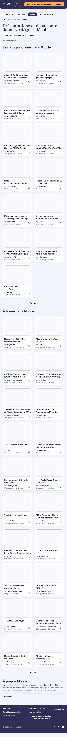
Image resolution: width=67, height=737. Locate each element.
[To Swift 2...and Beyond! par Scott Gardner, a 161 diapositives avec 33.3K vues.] (17, 615)
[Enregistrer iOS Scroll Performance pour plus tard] (61, 557)
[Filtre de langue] (33, 35)
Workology (10, 662)
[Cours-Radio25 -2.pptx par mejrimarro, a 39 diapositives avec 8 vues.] (17, 281)
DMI (8, 450)
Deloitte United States (14, 591)
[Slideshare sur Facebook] (59, 727)
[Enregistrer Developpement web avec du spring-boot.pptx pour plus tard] (61, 117)
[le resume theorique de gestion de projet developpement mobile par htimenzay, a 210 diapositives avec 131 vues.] (49, 69)
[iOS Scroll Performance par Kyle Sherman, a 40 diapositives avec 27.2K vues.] (49, 545)
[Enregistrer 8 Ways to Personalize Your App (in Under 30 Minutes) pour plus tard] (61, 381)
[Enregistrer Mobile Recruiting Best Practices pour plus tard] (29, 663)
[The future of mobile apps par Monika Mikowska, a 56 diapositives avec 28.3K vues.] (17, 509)
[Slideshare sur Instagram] (54, 727)
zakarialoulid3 (12, 186)
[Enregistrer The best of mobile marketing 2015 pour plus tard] (61, 663)
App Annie (42, 415)
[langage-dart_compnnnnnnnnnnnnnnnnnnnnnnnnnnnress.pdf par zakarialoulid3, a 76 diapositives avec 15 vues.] (17, 175)
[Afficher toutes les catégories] (17, 19)
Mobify (41, 521)
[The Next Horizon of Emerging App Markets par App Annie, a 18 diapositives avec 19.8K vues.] (49, 404)
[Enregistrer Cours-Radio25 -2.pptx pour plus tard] (29, 294)
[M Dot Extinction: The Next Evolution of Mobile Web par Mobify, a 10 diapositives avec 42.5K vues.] (49, 509)
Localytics (42, 380)
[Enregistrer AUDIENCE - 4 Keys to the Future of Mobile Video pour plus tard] (29, 381)
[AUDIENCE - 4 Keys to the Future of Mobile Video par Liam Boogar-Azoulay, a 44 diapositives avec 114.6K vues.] (17, 368)
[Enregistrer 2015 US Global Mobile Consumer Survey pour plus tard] (29, 593)
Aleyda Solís (11, 345)
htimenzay (42, 81)
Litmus (9, 556)
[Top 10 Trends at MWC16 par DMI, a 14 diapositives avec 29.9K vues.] (17, 439)
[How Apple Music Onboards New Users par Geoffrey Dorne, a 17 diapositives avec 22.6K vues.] (49, 474)
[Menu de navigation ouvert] (4, 4)
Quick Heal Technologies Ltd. (48, 626)
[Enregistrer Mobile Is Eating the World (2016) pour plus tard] (61, 346)
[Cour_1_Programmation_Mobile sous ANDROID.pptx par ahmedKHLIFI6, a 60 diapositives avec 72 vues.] (17, 104)
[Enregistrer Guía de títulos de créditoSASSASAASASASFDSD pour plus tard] (61, 153)
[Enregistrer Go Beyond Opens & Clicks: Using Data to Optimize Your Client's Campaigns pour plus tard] (29, 557)
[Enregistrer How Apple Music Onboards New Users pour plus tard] (61, 487)
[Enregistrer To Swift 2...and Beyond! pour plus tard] (29, 628)
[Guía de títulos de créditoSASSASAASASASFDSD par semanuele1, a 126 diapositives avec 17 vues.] (49, 140)
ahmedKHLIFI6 (12, 116)
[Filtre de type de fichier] (14, 35)
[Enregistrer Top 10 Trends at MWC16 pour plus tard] (29, 452)
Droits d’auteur (9, 716)
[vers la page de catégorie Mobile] (32, 14)
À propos (6, 708)
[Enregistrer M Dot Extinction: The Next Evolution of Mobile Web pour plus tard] (61, 522)
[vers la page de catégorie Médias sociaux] (46, 14)
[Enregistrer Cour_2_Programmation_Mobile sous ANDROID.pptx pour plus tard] (29, 153)
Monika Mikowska (13, 521)
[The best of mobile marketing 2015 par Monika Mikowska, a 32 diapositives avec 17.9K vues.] (49, 650)
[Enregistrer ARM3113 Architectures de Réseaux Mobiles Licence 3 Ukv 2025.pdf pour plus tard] (29, 82)
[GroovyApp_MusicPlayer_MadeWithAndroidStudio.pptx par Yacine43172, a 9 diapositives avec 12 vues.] (17, 245)
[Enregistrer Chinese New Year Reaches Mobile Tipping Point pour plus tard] (61, 452)
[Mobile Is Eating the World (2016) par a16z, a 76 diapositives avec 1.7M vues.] (49, 333)
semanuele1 (43, 151)
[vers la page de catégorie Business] (21, 14)
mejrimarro (42, 186)
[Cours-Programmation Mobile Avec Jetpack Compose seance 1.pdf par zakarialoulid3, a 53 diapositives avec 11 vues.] (49, 245)
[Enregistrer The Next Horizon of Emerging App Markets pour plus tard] (61, 417)
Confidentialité (34, 712)
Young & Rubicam (13, 415)
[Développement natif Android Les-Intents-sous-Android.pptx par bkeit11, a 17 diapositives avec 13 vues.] (49, 210)
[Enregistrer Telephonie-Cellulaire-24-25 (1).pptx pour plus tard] (61, 188)
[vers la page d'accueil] (9, 14)
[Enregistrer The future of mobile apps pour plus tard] (29, 522)
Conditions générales (12, 712)
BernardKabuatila (13, 81)
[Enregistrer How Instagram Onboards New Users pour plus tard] (29, 487)
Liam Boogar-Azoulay (14, 380)
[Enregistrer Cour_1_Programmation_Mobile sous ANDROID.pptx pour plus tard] (29, 117)
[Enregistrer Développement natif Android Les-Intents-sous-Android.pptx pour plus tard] (61, 223)
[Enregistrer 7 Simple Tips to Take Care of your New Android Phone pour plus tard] (61, 628)
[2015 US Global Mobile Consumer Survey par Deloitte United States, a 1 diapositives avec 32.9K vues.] (17, 580)
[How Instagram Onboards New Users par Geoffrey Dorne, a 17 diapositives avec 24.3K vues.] (17, 474)
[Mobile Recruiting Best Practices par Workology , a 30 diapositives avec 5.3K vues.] (17, 650)
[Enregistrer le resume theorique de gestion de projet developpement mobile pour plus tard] (61, 82)
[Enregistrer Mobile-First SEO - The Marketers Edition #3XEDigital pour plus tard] (29, 346)
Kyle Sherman (43, 556)
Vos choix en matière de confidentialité (39, 717)
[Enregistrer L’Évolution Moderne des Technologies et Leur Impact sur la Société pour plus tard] (29, 223)
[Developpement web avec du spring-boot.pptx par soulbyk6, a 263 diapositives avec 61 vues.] (49, 104)
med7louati (11, 222)
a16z (40, 345)
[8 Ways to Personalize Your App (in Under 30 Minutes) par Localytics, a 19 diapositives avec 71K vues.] (49, 368)
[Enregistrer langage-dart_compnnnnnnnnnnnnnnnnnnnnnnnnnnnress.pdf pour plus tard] (29, 188)
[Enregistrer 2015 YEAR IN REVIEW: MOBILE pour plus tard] (61, 593)
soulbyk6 (42, 116)
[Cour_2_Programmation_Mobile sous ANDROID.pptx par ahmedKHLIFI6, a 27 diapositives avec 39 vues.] (17, 140)
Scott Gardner (12, 626)
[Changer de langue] (59, 709)
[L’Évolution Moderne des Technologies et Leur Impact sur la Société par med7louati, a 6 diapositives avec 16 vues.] (17, 210)
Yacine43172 (11, 257)
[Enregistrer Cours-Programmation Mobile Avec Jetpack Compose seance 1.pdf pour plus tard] (61, 258)
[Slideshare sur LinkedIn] (63, 727)
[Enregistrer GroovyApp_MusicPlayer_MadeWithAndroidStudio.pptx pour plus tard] (29, 258)
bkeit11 (41, 222)
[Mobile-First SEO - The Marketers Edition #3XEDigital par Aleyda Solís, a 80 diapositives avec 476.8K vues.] (17, 333)
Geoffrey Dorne (12, 486)
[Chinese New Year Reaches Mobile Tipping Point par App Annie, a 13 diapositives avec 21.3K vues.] (49, 439)
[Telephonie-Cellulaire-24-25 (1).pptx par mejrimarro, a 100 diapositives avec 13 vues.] (49, 175)
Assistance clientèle (36, 708)
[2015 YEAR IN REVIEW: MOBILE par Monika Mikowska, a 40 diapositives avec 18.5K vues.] (49, 580)
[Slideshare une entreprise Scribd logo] (8, 4)
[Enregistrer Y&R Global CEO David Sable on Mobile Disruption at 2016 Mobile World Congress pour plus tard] (29, 417)
